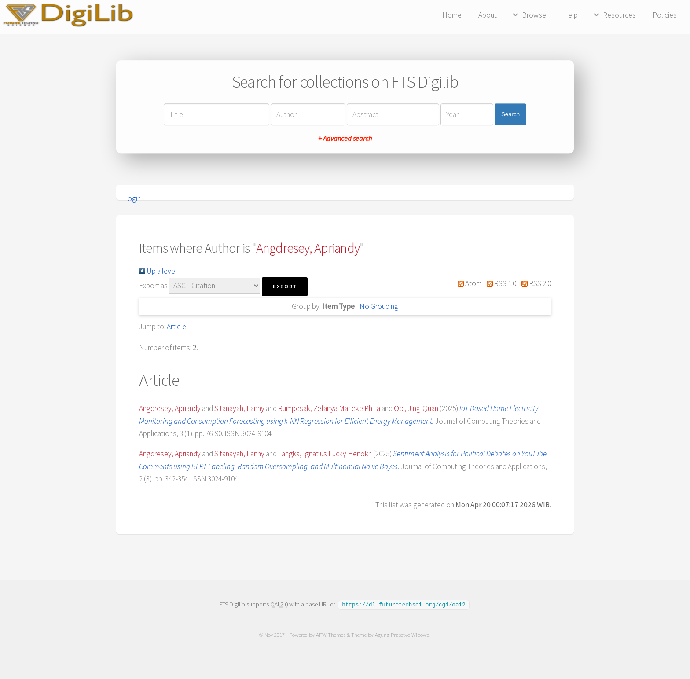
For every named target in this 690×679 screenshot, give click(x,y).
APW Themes (330, 634)
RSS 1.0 (500, 283)
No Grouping (379, 306)
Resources (619, 15)
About (487, 15)
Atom (468, 283)
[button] (285, 286)
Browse (534, 15)
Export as (153, 285)
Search (510, 114)
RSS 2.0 (534, 283)
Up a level (158, 271)
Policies (665, 15)
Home (452, 15)
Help (570, 15)
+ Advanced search (345, 138)
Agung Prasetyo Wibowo (402, 634)
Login (132, 198)
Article (176, 326)
